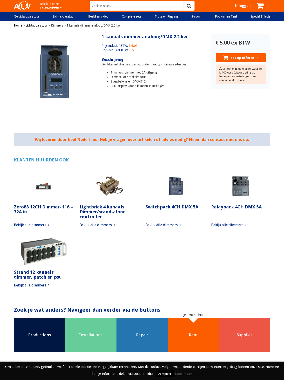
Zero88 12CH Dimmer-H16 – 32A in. (43, 209)
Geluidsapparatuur (26, 16)
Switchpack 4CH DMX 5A (171, 207)
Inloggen (243, 6)
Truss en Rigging (166, 16)
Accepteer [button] (164, 374)
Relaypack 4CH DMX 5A (236, 207)
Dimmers (57, 25)
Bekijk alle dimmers (31, 225)
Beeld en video (98, 16)
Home (18, 25)
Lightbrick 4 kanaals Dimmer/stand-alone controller (102, 211)
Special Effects (260, 16)
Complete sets (131, 16)
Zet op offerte (240, 57)
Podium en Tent (226, 16)
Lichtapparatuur (64, 16)
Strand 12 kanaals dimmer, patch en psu (38, 274)
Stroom (196, 16)
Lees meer (183, 374)
